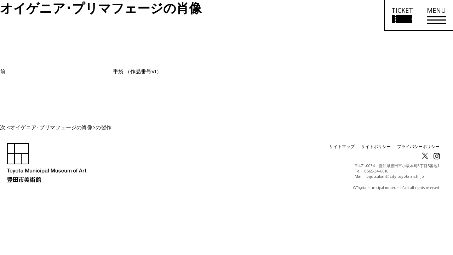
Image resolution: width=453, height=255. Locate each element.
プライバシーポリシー (418, 146)
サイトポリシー (376, 146)
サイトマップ (342, 146)
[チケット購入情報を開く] (402, 15)
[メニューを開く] (436, 15)
